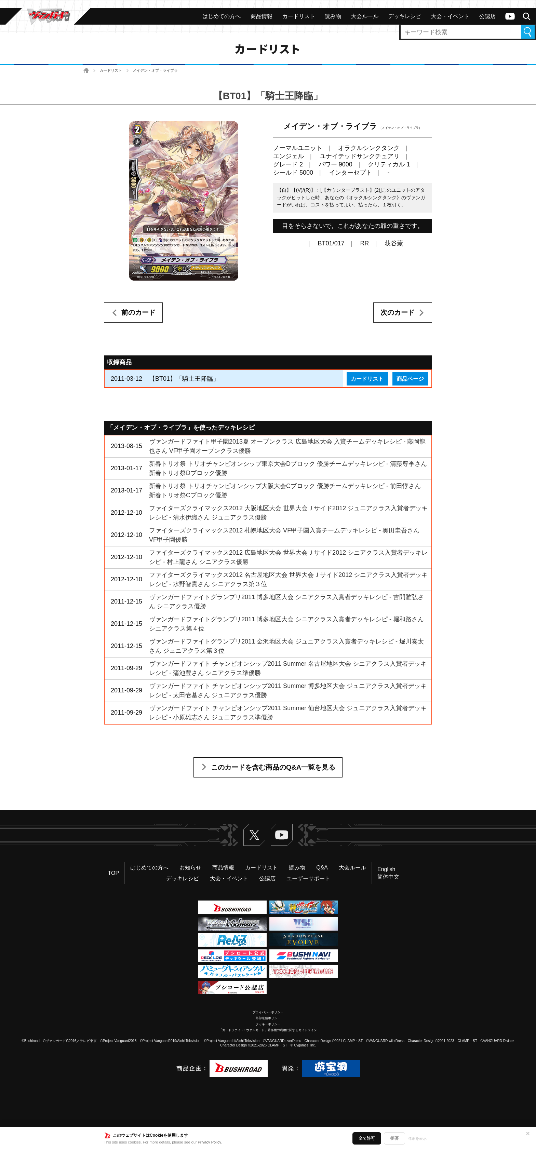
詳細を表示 (417, 1138)
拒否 (394, 1138)
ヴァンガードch (510, 16)
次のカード (397, 312)
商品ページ (410, 379)
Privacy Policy (209, 1142)
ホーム (86, 70)
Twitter (254, 835)
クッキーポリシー (268, 1024)
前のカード (138, 312)
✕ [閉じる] (528, 1133)
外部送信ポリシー (268, 1018)
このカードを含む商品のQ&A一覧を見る (273, 767)
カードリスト (110, 70)
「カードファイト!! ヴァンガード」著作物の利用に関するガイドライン (268, 1030)
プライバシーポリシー (268, 1012)
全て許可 (367, 1138)
